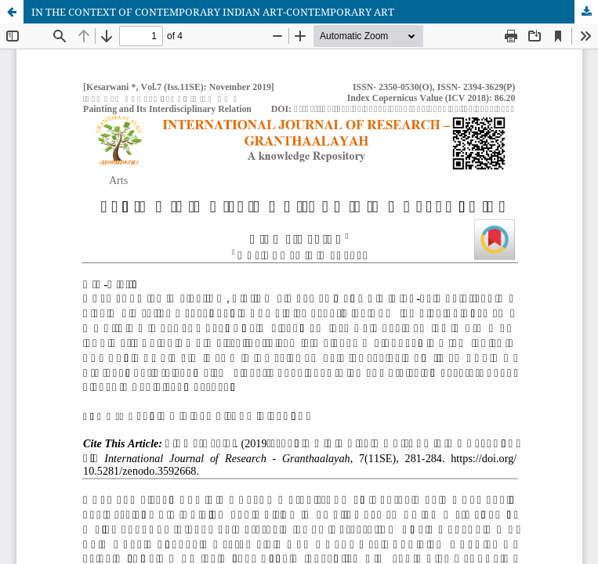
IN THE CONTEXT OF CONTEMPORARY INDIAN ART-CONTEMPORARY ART (212, 12)
